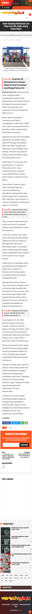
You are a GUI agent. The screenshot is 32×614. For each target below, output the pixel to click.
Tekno (29, 578)
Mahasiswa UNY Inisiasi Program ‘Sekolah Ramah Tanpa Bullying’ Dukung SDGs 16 (16, 313)
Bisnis (7, 575)
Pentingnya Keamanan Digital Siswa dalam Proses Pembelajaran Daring (20, 546)
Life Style (26, 575)
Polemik (10, 578)
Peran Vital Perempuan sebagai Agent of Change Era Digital (20, 563)
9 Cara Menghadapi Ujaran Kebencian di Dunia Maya (21, 555)
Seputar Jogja (16, 578)
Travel (2, 581)
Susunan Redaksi (6, 605)
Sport (25, 578)
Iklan (16, 607)
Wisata (6, 581)
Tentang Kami (15, 605)
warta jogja (19, 610)
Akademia (2, 575)
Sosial (21, 578)
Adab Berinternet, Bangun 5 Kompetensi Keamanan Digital (20, 529)
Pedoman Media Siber (25, 605)
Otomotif (6, 578)
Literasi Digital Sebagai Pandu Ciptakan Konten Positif (19, 537)
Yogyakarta (11, 581)
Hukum (11, 575)
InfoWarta (16, 575)
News (10, 428)
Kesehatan (21, 575)
